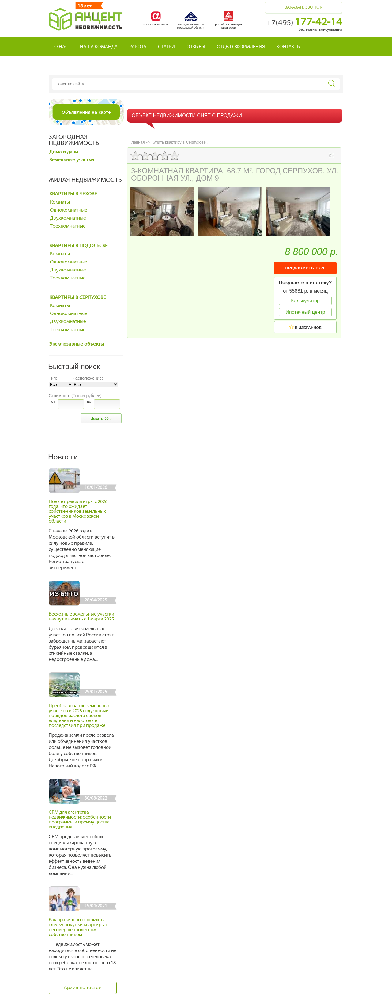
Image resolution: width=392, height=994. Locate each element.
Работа (137, 47)
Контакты (289, 47)
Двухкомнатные (68, 218)
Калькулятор (305, 300)
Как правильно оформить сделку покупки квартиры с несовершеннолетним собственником (78, 927)
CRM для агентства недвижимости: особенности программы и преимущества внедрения (80, 820)
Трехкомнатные (68, 226)
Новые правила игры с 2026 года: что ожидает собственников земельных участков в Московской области (78, 512)
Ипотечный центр (305, 312)
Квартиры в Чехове (73, 194)
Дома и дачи (63, 152)
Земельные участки (71, 160)
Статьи (166, 47)
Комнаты (60, 202)
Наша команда (99, 47)
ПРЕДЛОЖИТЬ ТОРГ (305, 268)
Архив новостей (83, 987)
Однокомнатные (68, 210)
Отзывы (196, 47)
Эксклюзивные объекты (76, 344)
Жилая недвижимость (85, 180)
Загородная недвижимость (74, 140)
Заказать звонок (303, 7)
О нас (61, 47)
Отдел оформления (241, 47)
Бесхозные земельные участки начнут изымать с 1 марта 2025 (81, 617)
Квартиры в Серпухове (77, 297)
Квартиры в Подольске (78, 246)
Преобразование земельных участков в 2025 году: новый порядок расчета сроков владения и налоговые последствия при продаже (79, 716)
